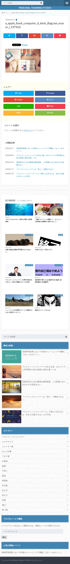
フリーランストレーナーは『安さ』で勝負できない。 (36, 169)
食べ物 (5, 510)
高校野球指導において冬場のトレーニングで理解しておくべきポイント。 (40, 149)
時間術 (5, 480)
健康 (4, 466)
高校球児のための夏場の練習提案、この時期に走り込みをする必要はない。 (40, 163)
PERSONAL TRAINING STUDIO (35, 8)
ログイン (29, 130)
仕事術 (5, 461)
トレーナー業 (7, 446)
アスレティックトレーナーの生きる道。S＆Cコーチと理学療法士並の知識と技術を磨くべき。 (40, 156)
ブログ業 (6, 456)
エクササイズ (7, 441)
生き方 (5, 490)
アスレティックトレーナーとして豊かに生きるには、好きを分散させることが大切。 (40, 175)
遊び (4, 505)
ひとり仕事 (6, 451)
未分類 (5, 485)
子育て (5, 471)
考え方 (5, 495)
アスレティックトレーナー (13, 437)
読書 (4, 500)
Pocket (25, 45)
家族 (4, 476)
